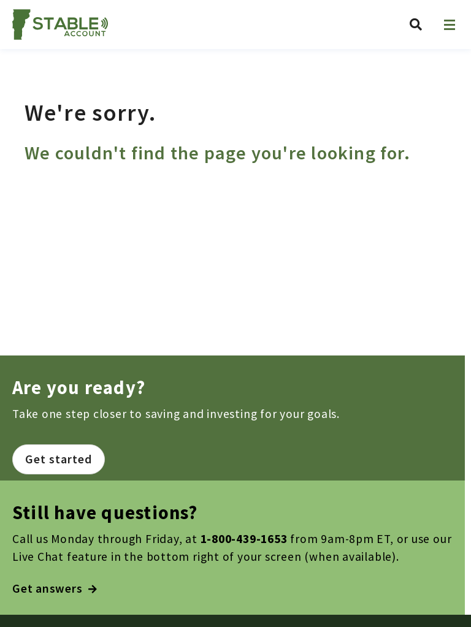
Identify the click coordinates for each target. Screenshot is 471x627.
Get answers (55, 588)
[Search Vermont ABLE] (416, 24)
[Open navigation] (449, 25)
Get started (58, 459)
